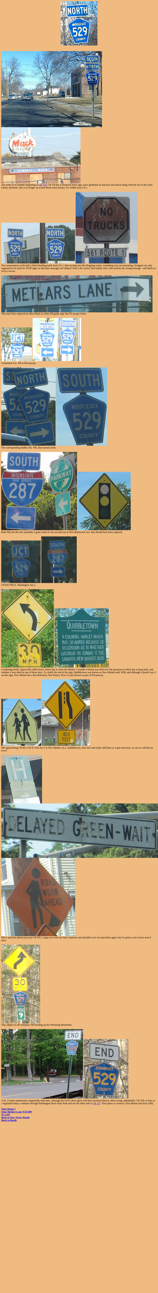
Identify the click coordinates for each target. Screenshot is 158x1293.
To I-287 (5, 1114)
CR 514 (42, 184)
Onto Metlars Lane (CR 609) (16, 1111)
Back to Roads (9, 1120)
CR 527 (97, 1103)
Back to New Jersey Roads (15, 1117)
